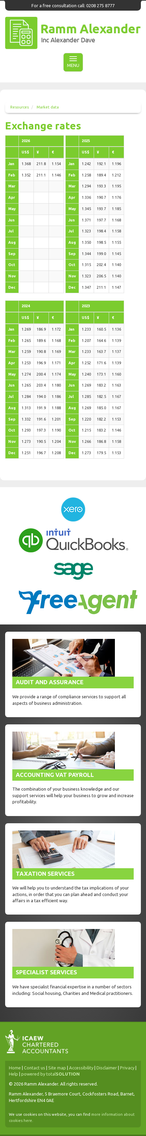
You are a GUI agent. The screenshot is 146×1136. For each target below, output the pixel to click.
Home (15, 1067)
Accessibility (81, 1067)
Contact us (34, 1067)
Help (13, 1073)
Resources (19, 107)
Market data (48, 107)
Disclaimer (106, 1067)
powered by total (50, 1073)
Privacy (127, 1067)
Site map (57, 1067)
